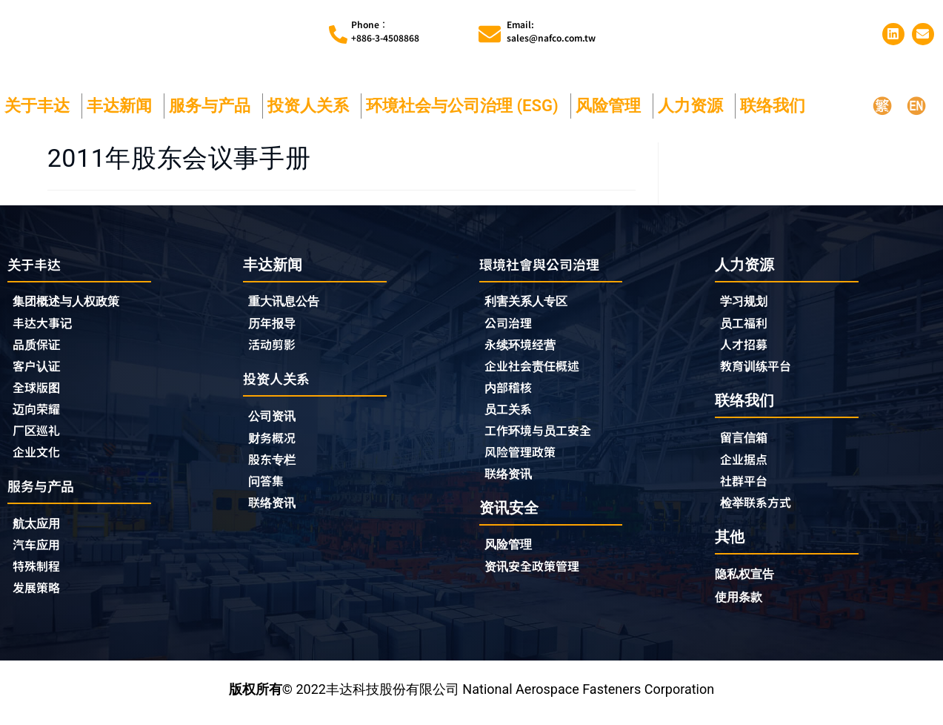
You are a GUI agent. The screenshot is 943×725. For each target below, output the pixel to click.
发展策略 (39, 599)
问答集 (268, 487)
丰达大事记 (46, 325)
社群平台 (746, 486)
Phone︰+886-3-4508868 (385, 31)
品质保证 (39, 347)
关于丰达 (40, 105)
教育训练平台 (760, 369)
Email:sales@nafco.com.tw (551, 31)
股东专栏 (278, 464)
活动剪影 (274, 347)
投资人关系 (311, 105)
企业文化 (39, 459)
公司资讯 (278, 420)
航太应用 (43, 532)
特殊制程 (39, 576)
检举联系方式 (760, 508)
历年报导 (274, 324)
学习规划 (746, 302)
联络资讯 (274, 509)
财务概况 (278, 442)
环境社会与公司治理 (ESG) (466, 105)
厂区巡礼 (39, 436)
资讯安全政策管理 (537, 576)
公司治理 (514, 325)
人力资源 (694, 105)
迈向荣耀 (39, 414)
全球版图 (39, 392)
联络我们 (776, 105)
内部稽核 (511, 392)
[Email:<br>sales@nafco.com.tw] (490, 34)
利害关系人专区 (531, 303)
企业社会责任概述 (537, 370)
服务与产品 (213, 105)
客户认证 (39, 370)
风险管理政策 (524, 459)
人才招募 (746, 347)
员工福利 (746, 324)
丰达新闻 (123, 105)
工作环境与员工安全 (544, 436)
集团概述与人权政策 (73, 303)
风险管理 (612, 105)
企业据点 (746, 464)
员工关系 (511, 414)
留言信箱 (746, 441)
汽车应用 (43, 554)
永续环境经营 (524, 347)
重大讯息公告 (288, 302)
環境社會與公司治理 (546, 264)
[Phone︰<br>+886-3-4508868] (338, 34)
